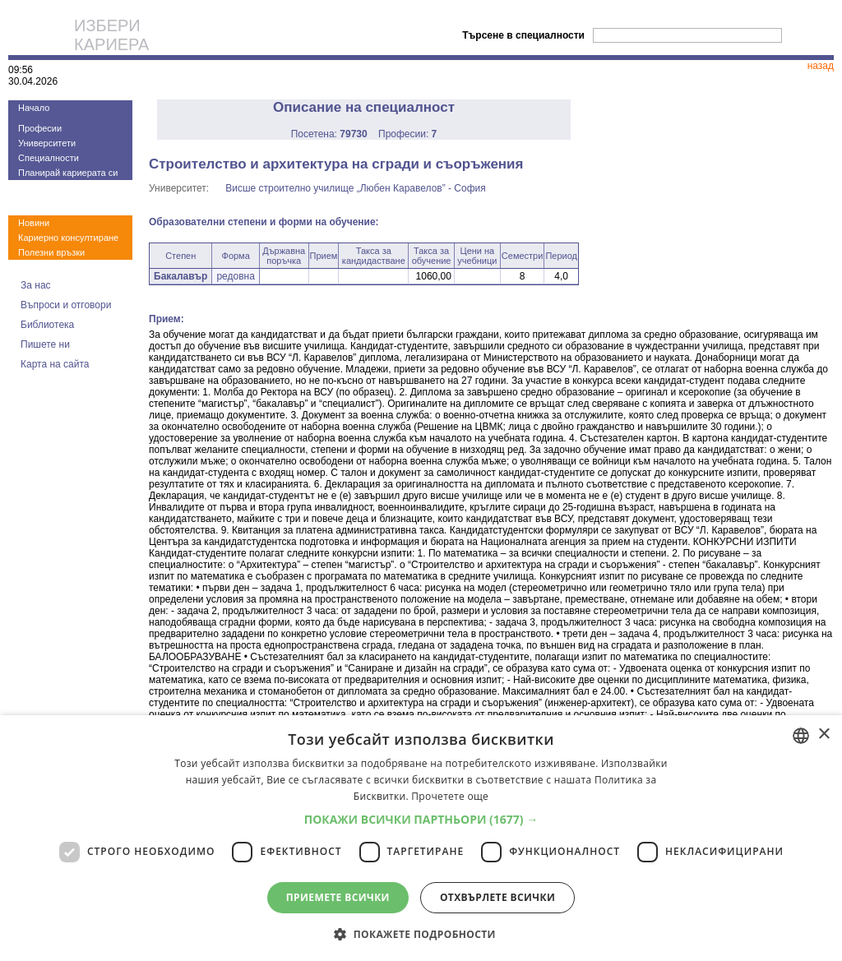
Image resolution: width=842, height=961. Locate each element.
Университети (47, 143)
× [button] (823, 734)
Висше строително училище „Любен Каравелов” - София (355, 188)
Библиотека (47, 324)
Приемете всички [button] (338, 897)
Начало (33, 108)
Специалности (48, 158)
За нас (36, 285)
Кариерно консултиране (68, 238)
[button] (421, 819)
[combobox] (801, 736)
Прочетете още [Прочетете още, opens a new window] (449, 796)
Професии (40, 128)
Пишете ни (45, 344)
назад (820, 66)
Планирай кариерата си (68, 173)
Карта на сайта (55, 364)
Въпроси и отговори (66, 305)
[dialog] (421, 838)
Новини (33, 223)
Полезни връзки (51, 252)
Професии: (407, 134)
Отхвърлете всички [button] (497, 897)
